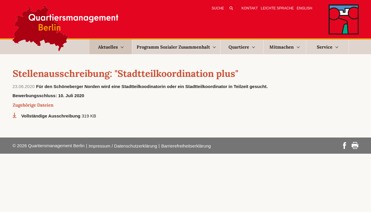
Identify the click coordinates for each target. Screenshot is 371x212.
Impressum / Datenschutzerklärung (123, 145)
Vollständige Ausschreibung (51, 115)
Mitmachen (284, 47)
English (304, 8)
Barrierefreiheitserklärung (186, 145)
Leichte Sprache (277, 8)
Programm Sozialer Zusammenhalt (176, 47)
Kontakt (249, 8)
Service (327, 47)
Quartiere (241, 47)
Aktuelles (111, 47)
